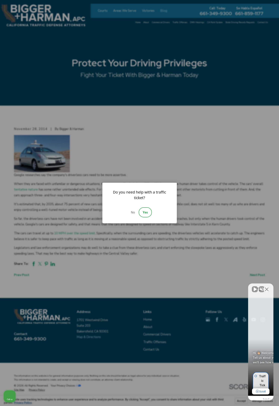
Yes (145, 212)
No (133, 212)
